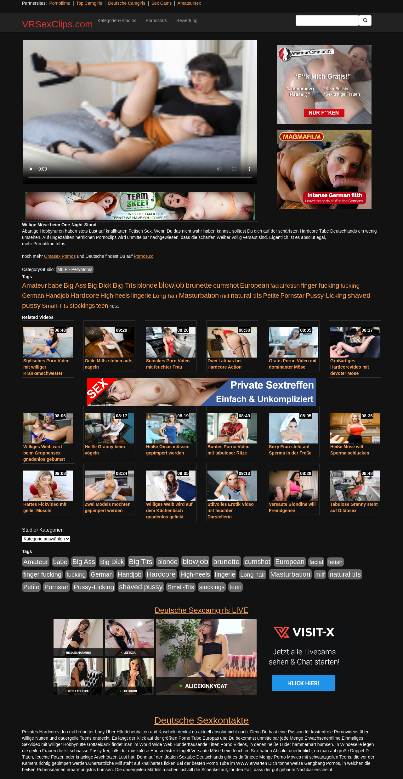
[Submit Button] (365, 20)
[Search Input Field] (327, 20)
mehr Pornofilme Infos (43, 243)
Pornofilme (59, 3)
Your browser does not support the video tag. (140, 112)
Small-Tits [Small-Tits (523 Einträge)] (55, 305)
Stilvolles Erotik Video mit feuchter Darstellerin (230, 510)
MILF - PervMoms (74, 269)
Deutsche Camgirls (126, 3)
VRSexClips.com (57, 24)
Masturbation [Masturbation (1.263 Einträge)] (199, 295)
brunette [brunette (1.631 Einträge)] (198, 285)
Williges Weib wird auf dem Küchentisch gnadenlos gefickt (169, 510)
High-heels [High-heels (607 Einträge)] (115, 295)
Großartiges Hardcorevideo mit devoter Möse (349, 367)
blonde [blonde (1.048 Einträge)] (147, 285)
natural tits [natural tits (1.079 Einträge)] (246, 295)
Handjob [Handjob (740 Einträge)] (57, 295)
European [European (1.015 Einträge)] (254, 285)
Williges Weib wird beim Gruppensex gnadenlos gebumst (44, 453)
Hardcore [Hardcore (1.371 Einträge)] (84, 295)
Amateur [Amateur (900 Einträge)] (34, 285)
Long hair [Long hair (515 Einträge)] (165, 295)
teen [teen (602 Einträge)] (102, 305)
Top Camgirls (89, 3)
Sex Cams (161, 3)
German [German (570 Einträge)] (33, 295)
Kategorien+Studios (117, 20)
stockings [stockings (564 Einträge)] (82, 305)
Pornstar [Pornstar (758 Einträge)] (293, 295)
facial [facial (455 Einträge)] (277, 285)
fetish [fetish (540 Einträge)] (292, 285)
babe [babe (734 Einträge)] (55, 285)
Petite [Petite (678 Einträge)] (271, 295)
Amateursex (189, 3)
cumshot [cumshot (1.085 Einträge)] (226, 285)
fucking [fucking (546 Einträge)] (350, 285)
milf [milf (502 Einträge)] (225, 295)
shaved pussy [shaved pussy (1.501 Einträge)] (140, 587)
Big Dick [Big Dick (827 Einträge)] (99, 285)
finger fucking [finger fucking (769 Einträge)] (320, 285)
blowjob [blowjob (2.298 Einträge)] (171, 285)
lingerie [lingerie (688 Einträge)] (141, 295)
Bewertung (186, 20)
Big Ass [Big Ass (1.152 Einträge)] (75, 285)
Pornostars (156, 20)
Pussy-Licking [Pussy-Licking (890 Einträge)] (326, 295)
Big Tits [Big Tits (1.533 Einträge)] (124, 285)
